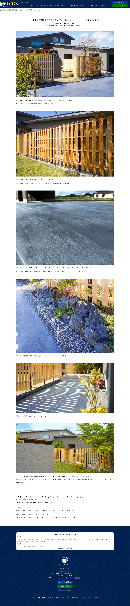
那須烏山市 (70, 539)
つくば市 (19, 546)
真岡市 (47, 539)
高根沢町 (28, 541)
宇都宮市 (19, 539)
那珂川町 (43, 541)
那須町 (101, 539)
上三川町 (91, 539)
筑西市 (33, 546)
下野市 (42, 539)
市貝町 (38, 541)
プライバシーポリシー (65, 590)
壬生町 (96, 539)
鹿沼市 (33, 539)
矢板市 (86, 539)
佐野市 (51, 539)
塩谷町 (23, 541)
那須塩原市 (63, 539)
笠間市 (42, 546)
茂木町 (33, 541)
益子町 (110, 539)
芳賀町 (18, 541)
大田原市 (76, 539)
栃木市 (24, 539)
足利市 (38, 539)
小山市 (28, 539)
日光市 (81, 539)
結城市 (28, 546)
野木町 (105, 539)
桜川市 (38, 546)
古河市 (24, 546)
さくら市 (57, 539)
